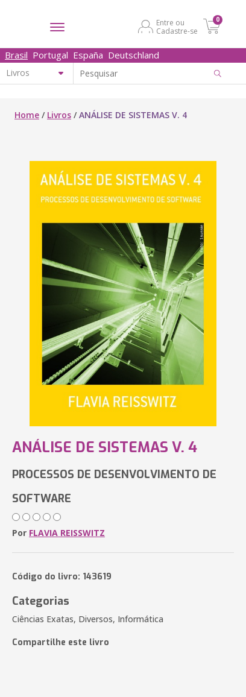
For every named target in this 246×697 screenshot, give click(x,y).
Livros (59, 115)
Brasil (16, 55)
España (88, 55)
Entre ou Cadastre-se (177, 26)
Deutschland (133, 55)
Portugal (50, 55)
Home (26, 115)
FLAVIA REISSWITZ (67, 532)
